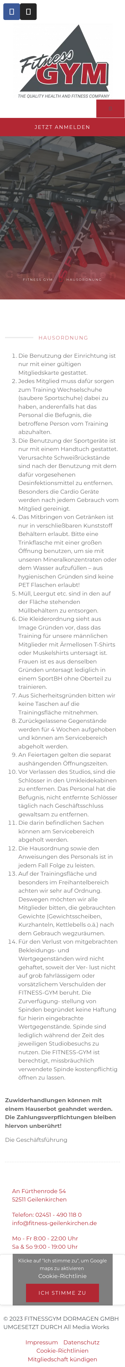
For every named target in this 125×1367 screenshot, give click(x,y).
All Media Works (86, 1327)
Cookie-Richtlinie (62, 1276)
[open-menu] (110, 108)
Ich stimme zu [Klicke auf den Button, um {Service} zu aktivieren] (63, 1293)
